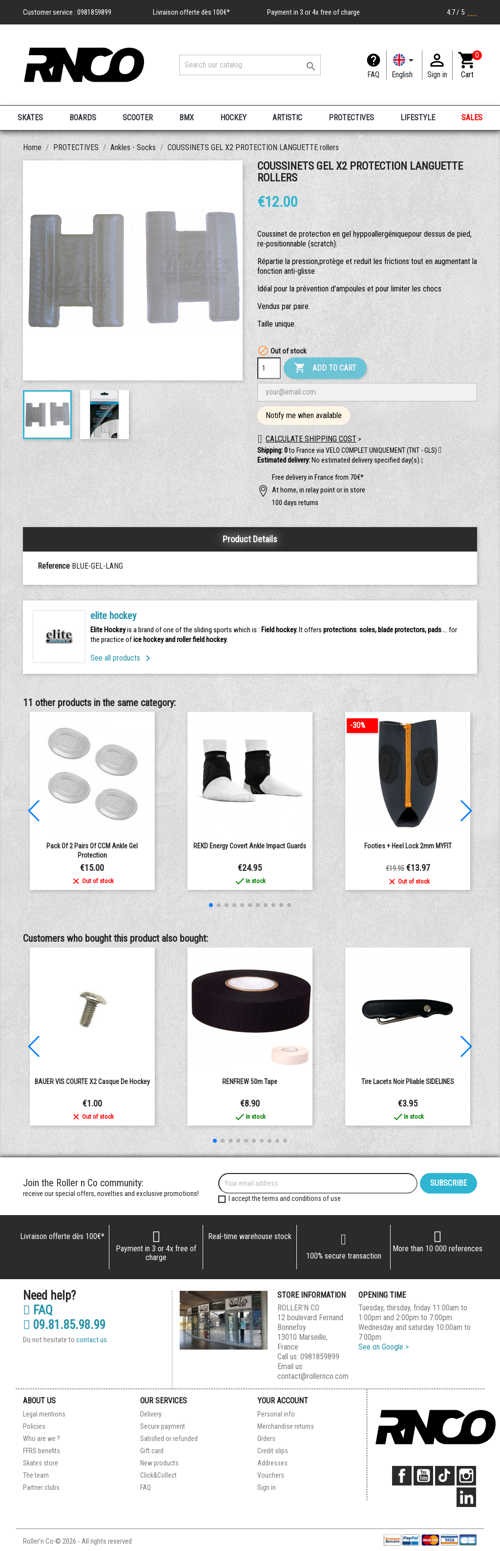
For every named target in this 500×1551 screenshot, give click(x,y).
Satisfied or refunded (169, 1438)
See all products (122, 658)
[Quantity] (269, 368)
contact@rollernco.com (313, 1376)
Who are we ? (41, 1438)
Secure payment (162, 1426)
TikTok (445, 1475)
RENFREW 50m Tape (249, 1082)
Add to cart (325, 368)
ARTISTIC (287, 117)
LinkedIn (466, 1497)
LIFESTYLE (417, 117)
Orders (266, 1438)
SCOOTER (138, 117)
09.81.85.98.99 (64, 1325)
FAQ (373, 74)
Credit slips (272, 1451)
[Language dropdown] (404, 65)
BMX (186, 117)
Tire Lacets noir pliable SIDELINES (407, 1082)
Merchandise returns (285, 1426)
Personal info (276, 1414)
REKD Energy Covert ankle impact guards (249, 846)
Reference (54, 566)
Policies (34, 1426)
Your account (282, 1400)
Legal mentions (44, 1414)
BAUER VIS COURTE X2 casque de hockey (92, 1082)
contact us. (92, 1339)
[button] (422, 461)
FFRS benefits (41, 1451)
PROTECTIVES (351, 117)
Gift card (152, 1451)
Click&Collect (158, 1475)
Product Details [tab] (250, 539)
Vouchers (270, 1475)
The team (36, 1475)
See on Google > (383, 1347)
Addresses (272, 1463)
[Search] (250, 65)
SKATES (30, 117)
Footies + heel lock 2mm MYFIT (408, 846)
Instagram (466, 1475)
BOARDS (82, 117)
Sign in (266, 1487)
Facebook (402, 1475)
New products (159, 1463)
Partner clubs (41, 1487)
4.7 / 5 (462, 12)
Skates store (40, 1463)
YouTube (423, 1475)
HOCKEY (233, 117)
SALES (471, 117)
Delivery (151, 1414)
